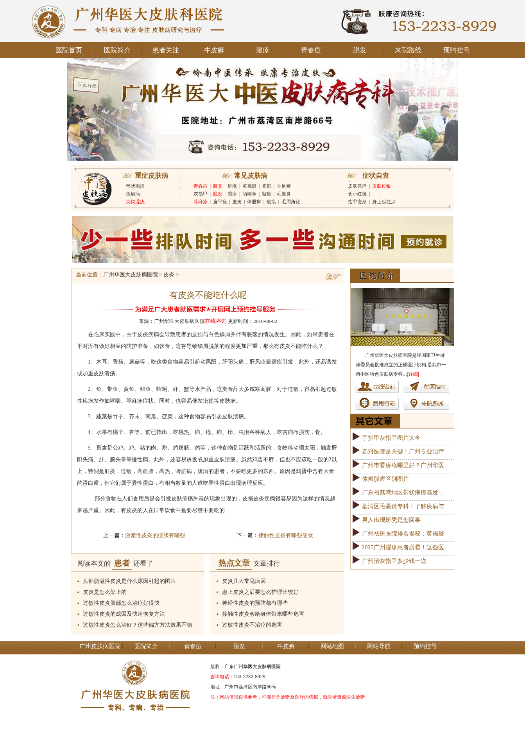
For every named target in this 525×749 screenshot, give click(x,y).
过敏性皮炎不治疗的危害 (252, 625)
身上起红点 (384, 201)
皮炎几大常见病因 (244, 581)
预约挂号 (456, 50)
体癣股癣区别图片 (385, 479)
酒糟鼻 (249, 194)
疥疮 (232, 186)
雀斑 (266, 186)
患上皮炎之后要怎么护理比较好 (260, 592)
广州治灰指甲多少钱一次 (394, 561)
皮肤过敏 (381, 186)
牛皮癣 (214, 50)
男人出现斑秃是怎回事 (391, 520)
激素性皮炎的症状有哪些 (155, 535)
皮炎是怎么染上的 (105, 592)
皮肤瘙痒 (357, 186)
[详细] (413, 374)
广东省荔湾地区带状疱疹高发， (403, 492)
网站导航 (379, 646)
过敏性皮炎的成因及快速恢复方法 (124, 614)
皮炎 (237, 201)
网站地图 (332, 646)
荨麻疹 (201, 201)
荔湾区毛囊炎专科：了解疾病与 (403, 506)
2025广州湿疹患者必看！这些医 (403, 547)
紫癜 (266, 194)
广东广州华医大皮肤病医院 (252, 666)
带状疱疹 (135, 186)
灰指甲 (201, 194)
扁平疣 (220, 201)
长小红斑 (357, 194)
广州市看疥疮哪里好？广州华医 (403, 465)
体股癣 (254, 201)
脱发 (359, 50)
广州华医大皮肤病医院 (130, 275)
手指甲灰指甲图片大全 (391, 438)
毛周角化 (290, 201)
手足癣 (284, 186)
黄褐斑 (249, 186)
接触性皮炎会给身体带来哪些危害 (263, 614)
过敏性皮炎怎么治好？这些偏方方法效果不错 (137, 625)
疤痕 (271, 201)
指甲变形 (357, 201)
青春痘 (311, 50)
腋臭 (217, 186)
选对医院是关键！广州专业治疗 (403, 451)
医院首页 (69, 50)
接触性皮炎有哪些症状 (285, 535)
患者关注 (165, 50)
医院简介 (117, 50)
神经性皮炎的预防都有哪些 (255, 603)
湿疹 (262, 50)
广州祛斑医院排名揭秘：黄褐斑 (403, 533)
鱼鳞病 (133, 194)
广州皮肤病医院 (99, 646)
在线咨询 (216, 321)
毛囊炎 (284, 194)
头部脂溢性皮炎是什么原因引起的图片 (129, 581)
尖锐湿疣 (135, 201)
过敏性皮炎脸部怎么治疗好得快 (121, 603)
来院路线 (408, 50)
